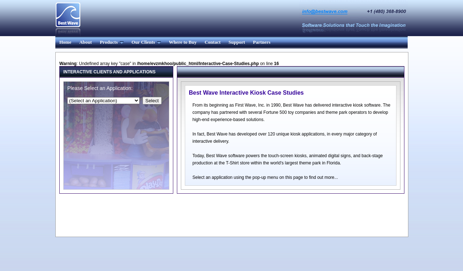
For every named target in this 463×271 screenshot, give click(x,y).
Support (237, 42)
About (85, 42)
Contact (213, 42)
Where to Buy (183, 42)
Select (152, 100)
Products (112, 42)
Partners (261, 42)
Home (65, 42)
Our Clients (146, 42)
